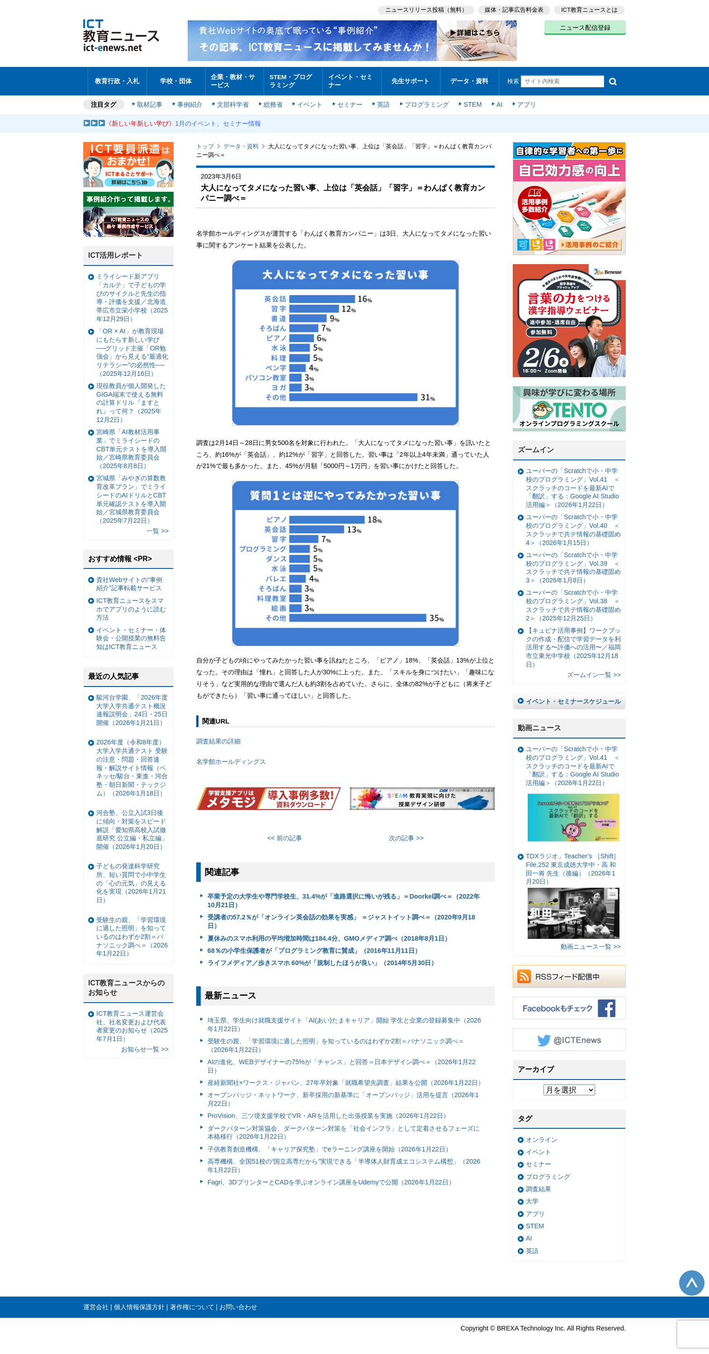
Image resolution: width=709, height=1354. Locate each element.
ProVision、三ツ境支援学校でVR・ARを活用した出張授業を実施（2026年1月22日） (328, 1111)
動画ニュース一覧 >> (591, 942)
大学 (532, 1197)
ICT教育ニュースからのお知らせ (126, 983)
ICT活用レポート (115, 251)
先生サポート (410, 79)
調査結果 (538, 1184)
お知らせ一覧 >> (145, 1045)
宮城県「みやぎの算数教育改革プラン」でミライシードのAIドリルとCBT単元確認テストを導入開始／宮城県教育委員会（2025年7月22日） (131, 495)
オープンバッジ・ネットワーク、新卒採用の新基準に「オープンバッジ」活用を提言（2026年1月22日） (343, 1095)
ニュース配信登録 (585, 27)
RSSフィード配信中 (569, 972)
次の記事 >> (406, 833)
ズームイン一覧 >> (594, 670)
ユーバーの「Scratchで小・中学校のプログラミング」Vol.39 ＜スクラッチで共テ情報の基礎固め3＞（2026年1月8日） (573, 563)
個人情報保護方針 (139, 1302)
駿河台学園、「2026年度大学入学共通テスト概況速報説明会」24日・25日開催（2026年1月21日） (132, 705)
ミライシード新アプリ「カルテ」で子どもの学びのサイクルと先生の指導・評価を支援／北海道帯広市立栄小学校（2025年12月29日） (132, 293)
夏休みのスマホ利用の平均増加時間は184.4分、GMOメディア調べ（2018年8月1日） (329, 933)
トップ (205, 142)
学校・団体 (176, 79)
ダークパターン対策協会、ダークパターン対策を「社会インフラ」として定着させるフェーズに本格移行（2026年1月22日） (344, 1128)
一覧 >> (158, 526)
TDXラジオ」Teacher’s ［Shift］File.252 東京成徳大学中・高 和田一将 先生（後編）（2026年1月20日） (572, 891)
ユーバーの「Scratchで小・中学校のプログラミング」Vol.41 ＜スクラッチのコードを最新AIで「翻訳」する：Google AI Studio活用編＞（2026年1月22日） (573, 483)
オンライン (542, 1135)
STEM (471, 100)
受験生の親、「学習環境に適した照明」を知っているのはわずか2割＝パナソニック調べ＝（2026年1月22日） (336, 1041)
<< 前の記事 (284, 833)
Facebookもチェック (569, 1003)
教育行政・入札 (117, 79)
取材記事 (151, 100)
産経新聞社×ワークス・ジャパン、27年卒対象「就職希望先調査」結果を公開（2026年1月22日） (346, 1078)
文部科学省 (233, 100)
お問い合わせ (238, 1302)
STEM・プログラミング (293, 78)
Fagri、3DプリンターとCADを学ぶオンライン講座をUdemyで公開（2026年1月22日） (331, 1178)
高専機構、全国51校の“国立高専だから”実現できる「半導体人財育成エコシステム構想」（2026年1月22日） (344, 1161)
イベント (309, 100)
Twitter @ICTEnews (569, 1035)
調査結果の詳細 (218, 737)
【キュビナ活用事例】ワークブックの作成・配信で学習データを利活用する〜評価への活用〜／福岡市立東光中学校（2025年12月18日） (573, 642)
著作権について (192, 1302)
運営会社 (96, 1302)
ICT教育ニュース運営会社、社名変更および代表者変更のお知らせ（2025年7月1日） (132, 1021)
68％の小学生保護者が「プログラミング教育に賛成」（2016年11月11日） (314, 946)
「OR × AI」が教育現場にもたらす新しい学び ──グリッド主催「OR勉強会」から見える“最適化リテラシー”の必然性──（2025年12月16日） (132, 348)
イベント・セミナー (349, 78)
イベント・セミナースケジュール (573, 697)
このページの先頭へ (691, 1279)
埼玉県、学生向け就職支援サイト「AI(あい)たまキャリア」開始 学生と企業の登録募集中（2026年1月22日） (344, 1020)
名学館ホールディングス (231, 757)
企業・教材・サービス (232, 78)
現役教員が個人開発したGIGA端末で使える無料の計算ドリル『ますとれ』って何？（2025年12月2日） (131, 398)
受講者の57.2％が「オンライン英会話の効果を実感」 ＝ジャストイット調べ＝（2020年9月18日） (341, 917)
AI (497, 100)
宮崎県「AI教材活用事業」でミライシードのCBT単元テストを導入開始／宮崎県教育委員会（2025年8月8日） (131, 444)
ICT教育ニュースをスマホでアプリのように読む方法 (131, 604)
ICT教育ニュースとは (589, 9)
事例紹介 (190, 100)
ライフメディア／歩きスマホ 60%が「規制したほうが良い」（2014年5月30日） (323, 958)
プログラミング (425, 100)
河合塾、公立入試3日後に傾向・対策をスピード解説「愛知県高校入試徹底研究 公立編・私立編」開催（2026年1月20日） (132, 825)
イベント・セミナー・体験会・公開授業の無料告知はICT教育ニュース (131, 634)
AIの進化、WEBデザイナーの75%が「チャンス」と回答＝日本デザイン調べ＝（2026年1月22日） (342, 1062)
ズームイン (536, 446)
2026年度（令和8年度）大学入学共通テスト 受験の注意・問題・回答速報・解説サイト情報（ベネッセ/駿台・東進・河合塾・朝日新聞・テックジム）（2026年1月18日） (132, 763)
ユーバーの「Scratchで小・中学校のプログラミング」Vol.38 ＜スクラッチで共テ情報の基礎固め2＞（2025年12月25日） (573, 601)
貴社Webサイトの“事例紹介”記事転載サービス (129, 579)
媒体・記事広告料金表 (513, 9)
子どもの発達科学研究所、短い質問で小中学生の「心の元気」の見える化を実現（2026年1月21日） (131, 879)
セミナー (349, 100)
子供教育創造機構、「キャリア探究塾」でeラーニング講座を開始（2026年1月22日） (330, 1144)
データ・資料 (469, 79)
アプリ (524, 100)
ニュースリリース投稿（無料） (425, 9)
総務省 (273, 100)
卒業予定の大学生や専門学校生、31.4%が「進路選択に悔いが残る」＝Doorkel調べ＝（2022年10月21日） (344, 896)
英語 (382, 100)
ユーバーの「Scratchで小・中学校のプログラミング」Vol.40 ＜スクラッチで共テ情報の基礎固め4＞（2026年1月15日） (573, 525)
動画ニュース (539, 724)
